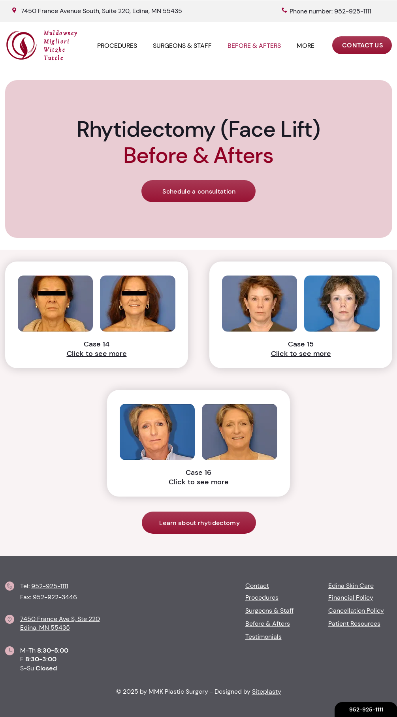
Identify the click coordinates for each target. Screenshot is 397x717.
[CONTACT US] (362, 45)
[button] (305, 45)
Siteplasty (266, 691)
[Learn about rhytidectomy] (199, 523)
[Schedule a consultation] (198, 191)
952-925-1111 (49, 586)
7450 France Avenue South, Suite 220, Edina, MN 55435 (101, 11)
